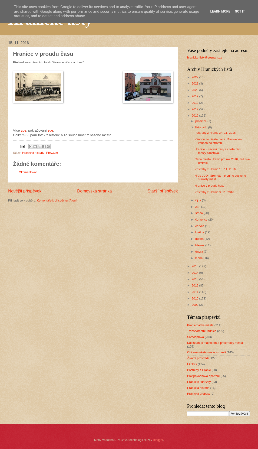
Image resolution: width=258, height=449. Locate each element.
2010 (195, 298)
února (199, 251)
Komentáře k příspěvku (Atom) (57, 200)
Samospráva (195, 337)
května (200, 232)
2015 (195, 266)
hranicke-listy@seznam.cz (204, 57)
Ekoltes (192, 364)
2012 (195, 285)
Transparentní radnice (201, 331)
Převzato (52, 152)
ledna (199, 258)
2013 (195, 279)
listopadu (201, 127)
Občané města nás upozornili (206, 352)
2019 (195, 96)
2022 (195, 77)
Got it (240, 11)
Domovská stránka (94, 191)
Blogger (158, 440)
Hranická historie (33, 152)
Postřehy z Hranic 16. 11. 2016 (215, 169)
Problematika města (200, 325)
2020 (195, 90)
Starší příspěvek (163, 191)
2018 (195, 102)
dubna (199, 239)
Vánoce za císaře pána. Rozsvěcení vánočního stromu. (218, 140)
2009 (195, 304)
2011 (195, 292)
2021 (195, 83)
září (198, 206)
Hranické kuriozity (199, 382)
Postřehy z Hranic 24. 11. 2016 (215, 132)
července (201, 219)
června (200, 226)
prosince (201, 121)
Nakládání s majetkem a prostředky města (215, 343)
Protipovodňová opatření (203, 376)
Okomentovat (28, 172)
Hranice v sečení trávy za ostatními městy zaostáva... (218, 150)
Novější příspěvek (24, 191)
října (198, 200)
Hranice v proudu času (210, 185)
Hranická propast (198, 393)
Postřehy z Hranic (199, 370)
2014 (195, 272)
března (200, 245)
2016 (195, 115)
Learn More (220, 11)
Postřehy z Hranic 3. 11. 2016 (214, 192)
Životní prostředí (198, 358)
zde (23, 130)
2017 (195, 109)
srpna (199, 213)
